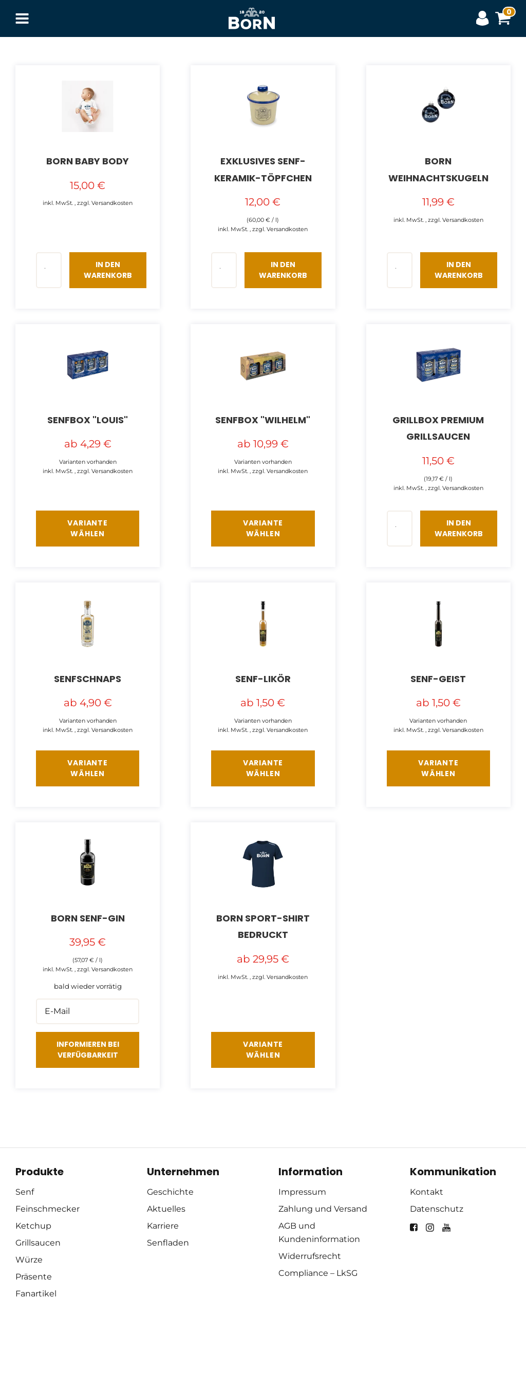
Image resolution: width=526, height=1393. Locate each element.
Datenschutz (436, 1209)
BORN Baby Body (87, 161)
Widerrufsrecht (309, 1256)
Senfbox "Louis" (87, 419)
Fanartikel (36, 1293)
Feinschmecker (47, 1209)
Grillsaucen (38, 1243)
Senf (24, 1192)
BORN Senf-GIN (88, 918)
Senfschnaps (87, 678)
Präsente (33, 1277)
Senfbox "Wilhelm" (262, 419)
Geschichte (170, 1192)
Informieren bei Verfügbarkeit (88, 1049)
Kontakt (426, 1192)
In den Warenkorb (108, 269)
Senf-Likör (263, 678)
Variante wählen (87, 528)
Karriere (163, 1226)
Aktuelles (166, 1209)
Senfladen (168, 1243)
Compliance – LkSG (318, 1273)
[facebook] (414, 1227)
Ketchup (33, 1226)
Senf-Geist (438, 678)
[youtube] (446, 1227)
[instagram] (430, 1227)
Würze (29, 1260)
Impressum (302, 1192)
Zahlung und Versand (322, 1209)
